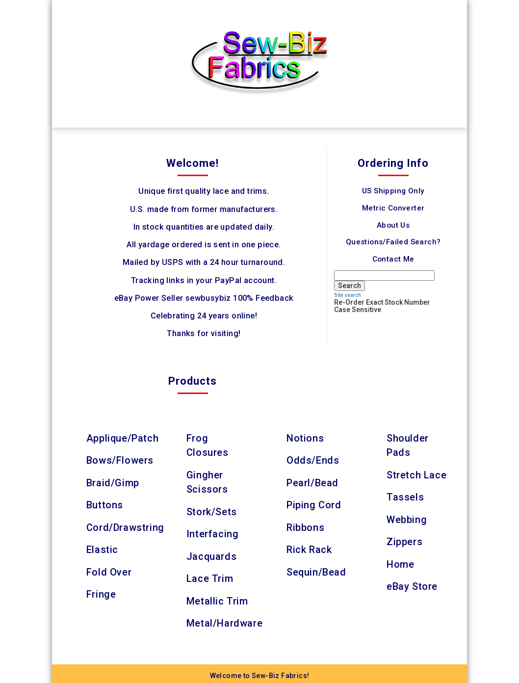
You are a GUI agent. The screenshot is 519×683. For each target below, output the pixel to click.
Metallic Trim (217, 598)
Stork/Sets (211, 510)
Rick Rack (309, 547)
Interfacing (212, 532)
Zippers (404, 540)
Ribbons (305, 525)
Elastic (102, 547)
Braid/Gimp (112, 482)
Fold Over (108, 569)
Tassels (405, 496)
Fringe (101, 591)
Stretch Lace (416, 474)
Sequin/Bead (316, 569)
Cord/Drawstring (125, 525)
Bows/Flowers (120, 460)
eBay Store (412, 583)
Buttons (104, 504)
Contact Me (393, 259)
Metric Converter (393, 208)
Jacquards (211, 553)
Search (349, 285)
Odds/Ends (312, 460)
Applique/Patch (122, 438)
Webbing (407, 518)
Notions (305, 438)
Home (400, 561)
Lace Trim (209, 575)
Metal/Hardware (224, 619)
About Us (393, 225)
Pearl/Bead (312, 482)
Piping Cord (313, 504)
